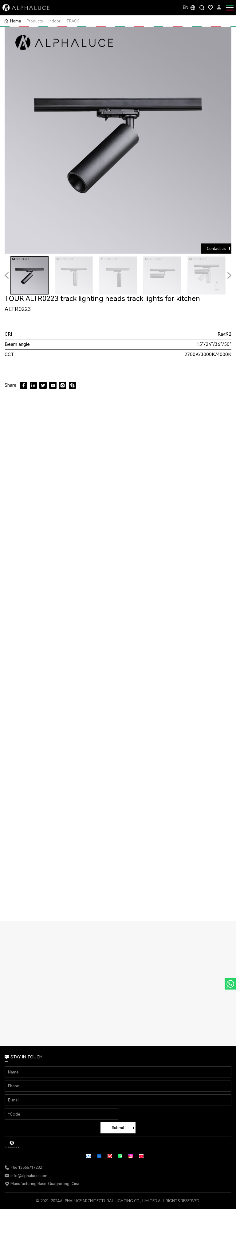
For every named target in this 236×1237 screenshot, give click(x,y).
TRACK (72, 21)
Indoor (55, 21)
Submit (118, 1127)
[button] (229, 275)
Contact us (216, 248)
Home (15, 21)
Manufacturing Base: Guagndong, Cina (44, 1183)
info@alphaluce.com (28, 1175)
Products (35, 21)
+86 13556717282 (26, 1167)
